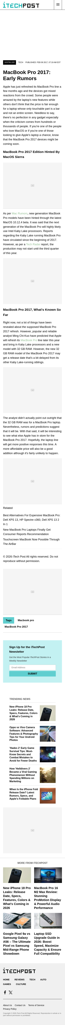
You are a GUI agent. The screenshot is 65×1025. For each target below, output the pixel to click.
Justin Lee (9, 62)
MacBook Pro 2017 (16, 626)
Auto (43, 979)
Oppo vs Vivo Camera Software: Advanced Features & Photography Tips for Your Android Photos (24, 733)
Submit (32, 673)
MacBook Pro (29, 340)
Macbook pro (26, 620)
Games (7, 984)
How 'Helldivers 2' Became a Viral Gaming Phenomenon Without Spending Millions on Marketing (23, 775)
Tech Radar (33, 244)
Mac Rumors (20, 213)
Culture (21, 984)
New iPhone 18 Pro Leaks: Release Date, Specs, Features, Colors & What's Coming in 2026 (23, 713)
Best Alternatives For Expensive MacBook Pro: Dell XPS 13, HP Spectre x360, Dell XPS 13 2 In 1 (31, 520)
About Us (7, 1005)
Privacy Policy (9, 1009)
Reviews (19, 979)
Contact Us (20, 1005)
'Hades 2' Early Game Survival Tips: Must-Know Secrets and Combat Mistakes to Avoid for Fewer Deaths (23, 754)
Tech (20, 62)
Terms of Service (36, 1005)
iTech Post (19, 556)
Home (6, 979)
